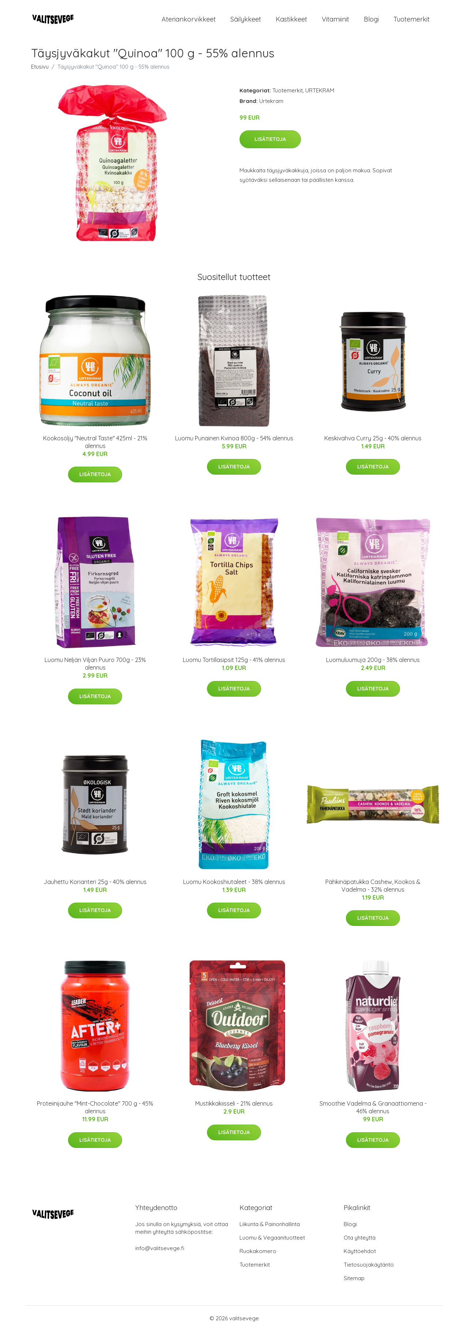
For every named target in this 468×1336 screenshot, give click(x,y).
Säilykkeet (245, 22)
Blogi (371, 22)
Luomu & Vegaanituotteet (272, 1242)
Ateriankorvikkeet (189, 22)
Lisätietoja (270, 144)
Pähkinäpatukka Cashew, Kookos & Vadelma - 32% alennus (372, 890)
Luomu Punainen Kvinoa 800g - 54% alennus (234, 443)
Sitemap (354, 1283)
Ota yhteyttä (359, 1242)
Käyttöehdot (360, 1256)
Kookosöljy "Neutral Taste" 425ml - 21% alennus (95, 447)
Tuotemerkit (411, 22)
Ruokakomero (257, 1256)
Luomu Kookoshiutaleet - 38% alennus (234, 887)
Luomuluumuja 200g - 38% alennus (373, 665)
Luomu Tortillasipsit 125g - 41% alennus (234, 665)
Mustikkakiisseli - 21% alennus (234, 1108)
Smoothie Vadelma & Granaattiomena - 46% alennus (373, 1112)
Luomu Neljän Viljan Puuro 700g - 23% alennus (95, 668)
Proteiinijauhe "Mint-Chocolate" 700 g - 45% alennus (95, 1112)
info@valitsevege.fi (159, 1253)
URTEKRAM (319, 95)
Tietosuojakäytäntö (369, 1269)
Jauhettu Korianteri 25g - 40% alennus (95, 887)
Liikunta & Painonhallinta (269, 1229)
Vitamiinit (335, 22)
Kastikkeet (291, 22)
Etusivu (40, 71)
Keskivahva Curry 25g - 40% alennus (373, 443)
